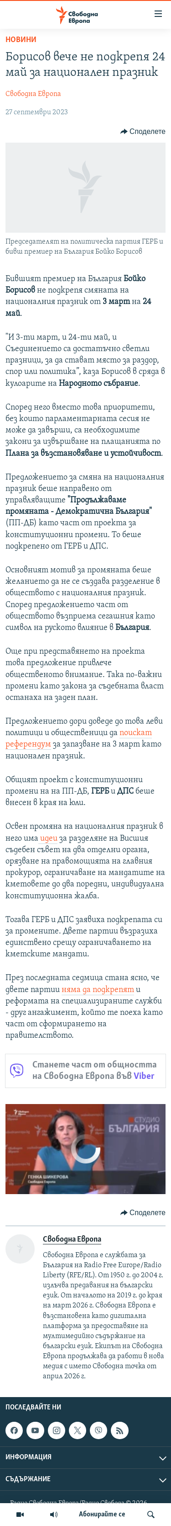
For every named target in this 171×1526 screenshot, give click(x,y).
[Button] (143, 132)
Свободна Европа (33, 94)
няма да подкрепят (98, 990)
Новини (20, 40)
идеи (47, 838)
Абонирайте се (102, 1514)
